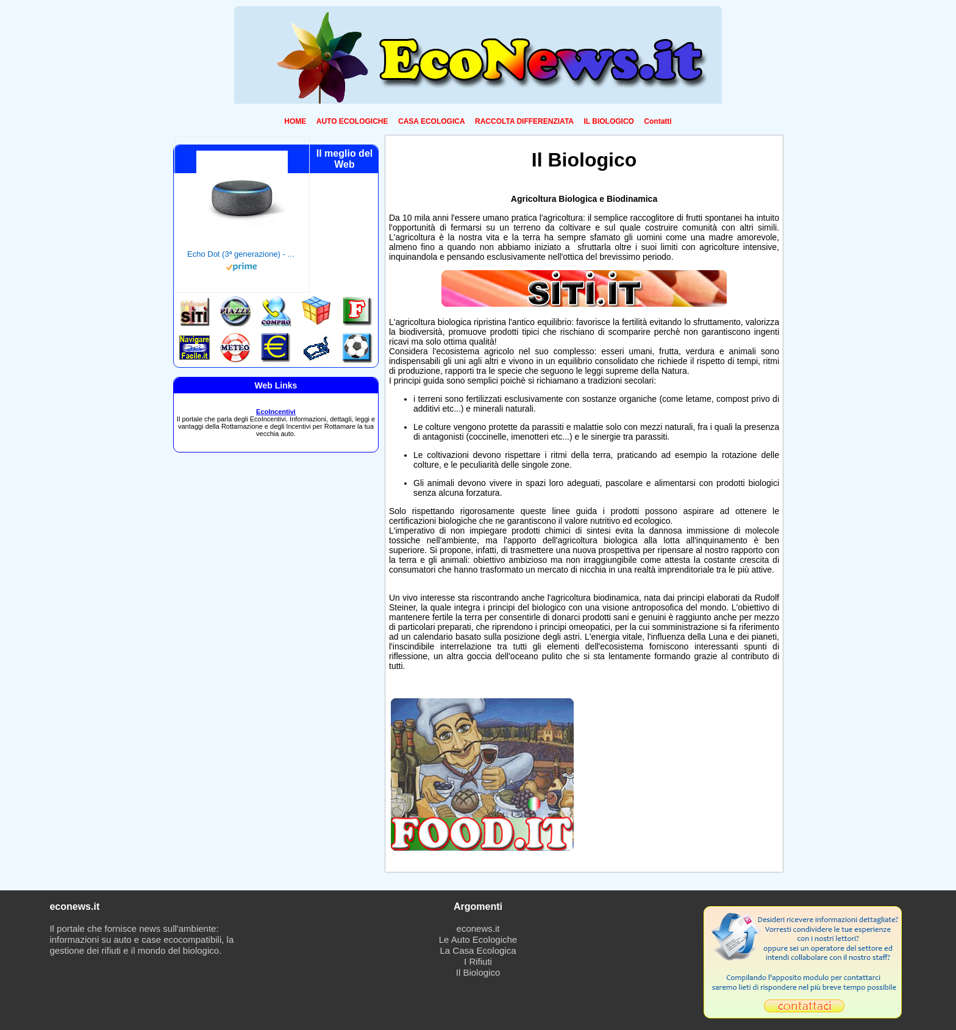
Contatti (657, 121)
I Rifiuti (478, 961)
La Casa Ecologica (478, 950)
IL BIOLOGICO (608, 121)
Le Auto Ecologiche (478, 939)
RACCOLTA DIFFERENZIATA (524, 121)
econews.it (478, 928)
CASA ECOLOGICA (431, 121)
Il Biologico (478, 972)
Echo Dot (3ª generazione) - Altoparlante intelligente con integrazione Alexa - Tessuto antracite (242, 254)
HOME (295, 121)
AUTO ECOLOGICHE (352, 121)
